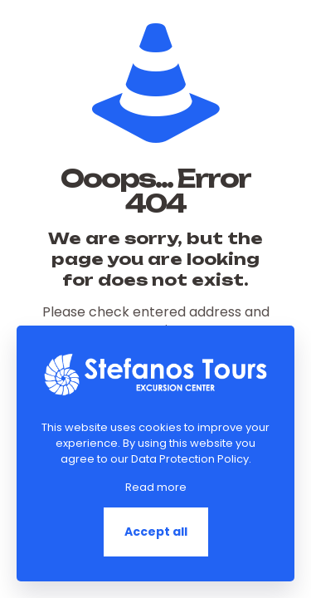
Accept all (155, 531)
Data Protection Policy (190, 459)
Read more (156, 487)
